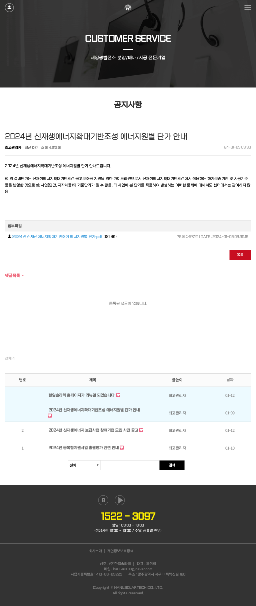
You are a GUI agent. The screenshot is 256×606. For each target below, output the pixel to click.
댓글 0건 (31, 148)
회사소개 (95, 551)
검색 (175, 465)
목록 (240, 255)
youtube (120, 500)
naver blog (103, 500)
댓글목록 (12, 275)
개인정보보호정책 (120, 551)
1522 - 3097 (128, 516)
